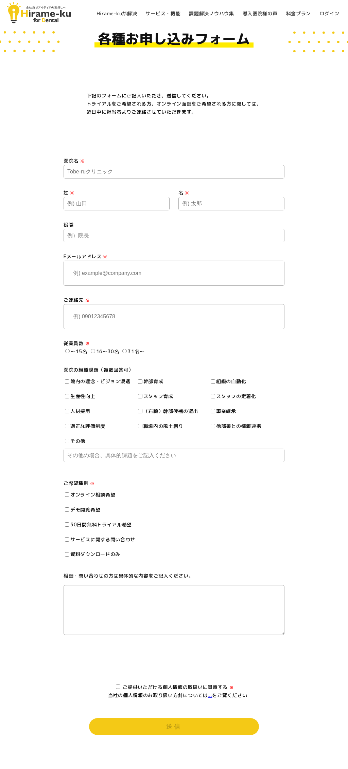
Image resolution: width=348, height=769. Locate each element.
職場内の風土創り (161, 426)
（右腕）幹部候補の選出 (168, 411)
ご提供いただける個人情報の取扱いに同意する (175, 694)
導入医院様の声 (260, 13)
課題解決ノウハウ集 (211, 13)
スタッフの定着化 (233, 396)
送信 (174, 733)
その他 (75, 441)
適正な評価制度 (85, 426)
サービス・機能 (163, 13)
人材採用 (77, 411)
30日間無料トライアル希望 (98, 524)
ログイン (329, 13)
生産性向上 (80, 396)
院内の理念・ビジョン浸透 (97, 381)
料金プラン (298, 13)
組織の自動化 (228, 381)
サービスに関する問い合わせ (100, 539)
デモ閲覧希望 (82, 509)
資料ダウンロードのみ (92, 554)
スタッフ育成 (155, 396)
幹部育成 (150, 381)
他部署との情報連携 (236, 426)
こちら (210, 702)
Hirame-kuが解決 (117, 13)
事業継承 (223, 411)
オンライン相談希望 (90, 494)
